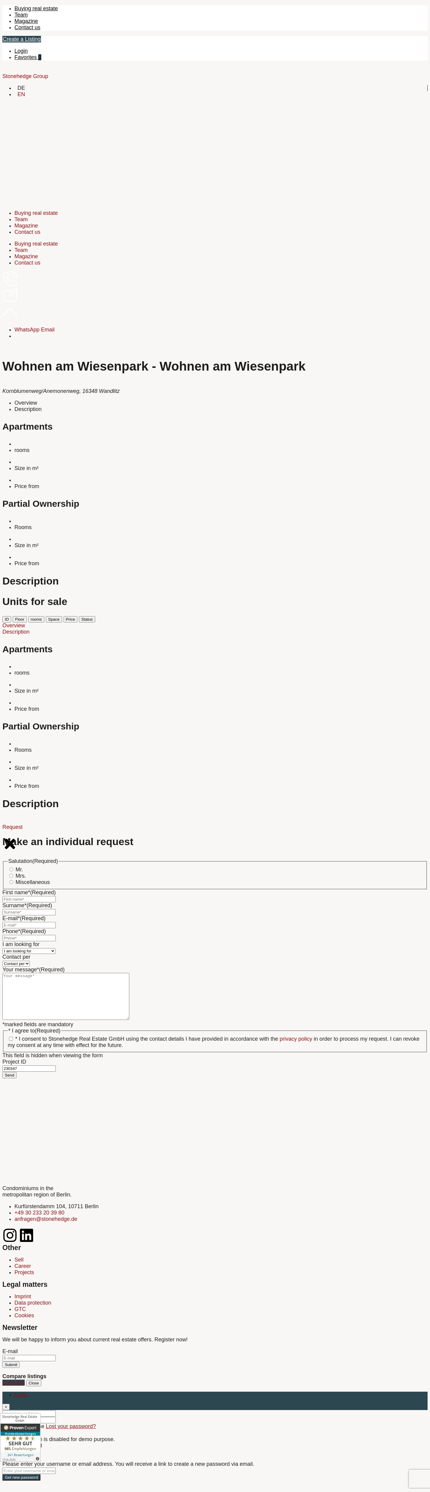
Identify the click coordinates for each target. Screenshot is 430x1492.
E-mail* (24, 918)
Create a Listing (22, 39)
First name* (29, 892)
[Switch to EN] (21, 94)
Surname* (27, 905)
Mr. (19, 870)
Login (21, 51)
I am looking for (20, 944)
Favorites (27, 57)
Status (87, 619)
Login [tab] (21, 1404)
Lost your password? (71, 1435)
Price (70, 619)
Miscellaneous (33, 882)
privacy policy (296, 1048)
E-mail (10, 1360)
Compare (13, 1392)
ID (7, 619)
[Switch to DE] (21, 88)
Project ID (14, 1071)
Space (54, 619)
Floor (19, 619)
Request (12, 827)
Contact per (16, 957)
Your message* (33, 970)
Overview (25, 403)
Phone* (24, 931)
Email (48, 330)
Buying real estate (36, 8)
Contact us (27, 27)
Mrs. (21, 876)
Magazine (26, 21)
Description (28, 409)
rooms (36, 619)
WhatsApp (26, 330)
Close (34, 1392)
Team (21, 15)
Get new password (21, 1486)
